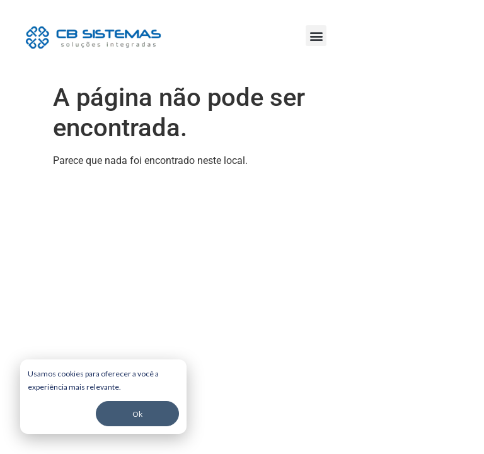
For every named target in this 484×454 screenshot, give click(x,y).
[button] (316, 35)
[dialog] (103, 396)
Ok (137, 414)
